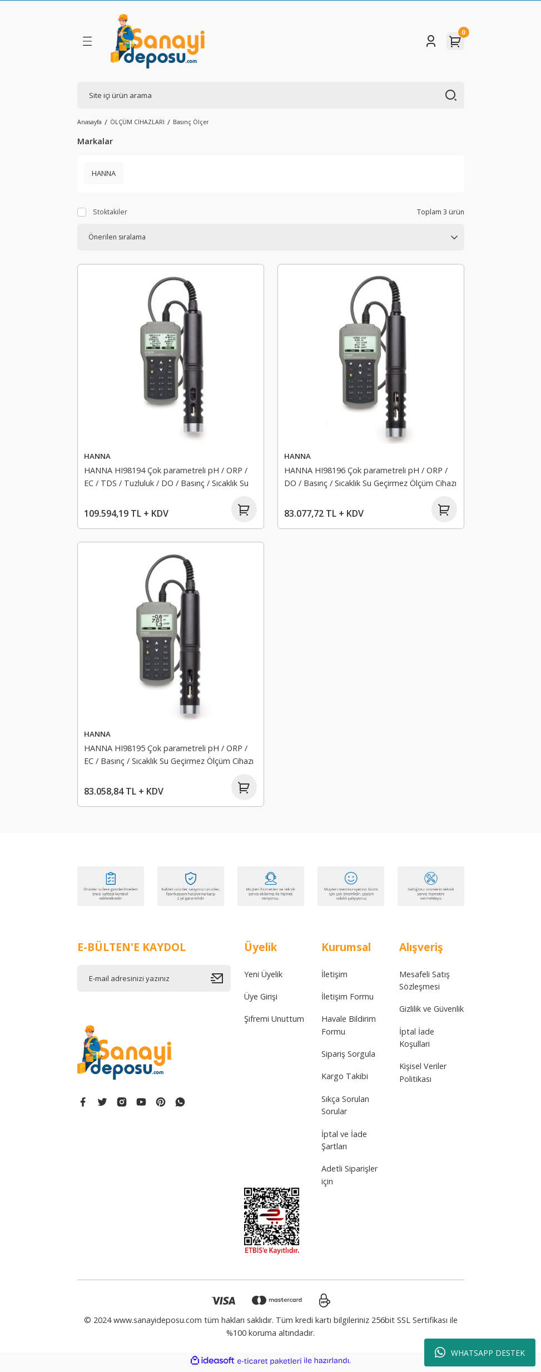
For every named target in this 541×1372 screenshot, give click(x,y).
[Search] (270, 95)
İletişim (334, 977)
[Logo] (158, 41)
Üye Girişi (260, 999)
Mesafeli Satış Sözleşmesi (424, 983)
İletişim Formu (347, 999)
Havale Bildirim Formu (348, 1028)
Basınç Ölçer (191, 122)
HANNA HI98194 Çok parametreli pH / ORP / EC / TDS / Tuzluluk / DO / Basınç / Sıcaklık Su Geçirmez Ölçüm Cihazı (167, 478)
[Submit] (221, 981)
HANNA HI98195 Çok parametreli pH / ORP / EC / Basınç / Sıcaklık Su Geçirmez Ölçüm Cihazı (169, 755)
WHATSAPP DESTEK (480, 1352)
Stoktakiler (110, 212)
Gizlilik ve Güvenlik (431, 1012)
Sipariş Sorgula (348, 1057)
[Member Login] (431, 41)
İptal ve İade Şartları (344, 1143)
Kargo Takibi (344, 1080)
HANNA (98, 456)
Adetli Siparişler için (349, 1178)
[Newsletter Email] (154, 981)
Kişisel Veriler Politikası (422, 1076)
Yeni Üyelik (263, 977)
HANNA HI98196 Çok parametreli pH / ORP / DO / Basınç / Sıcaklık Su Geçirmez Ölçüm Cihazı (371, 476)
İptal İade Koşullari (416, 1041)
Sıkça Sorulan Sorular (345, 1108)
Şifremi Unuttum (274, 1022)
